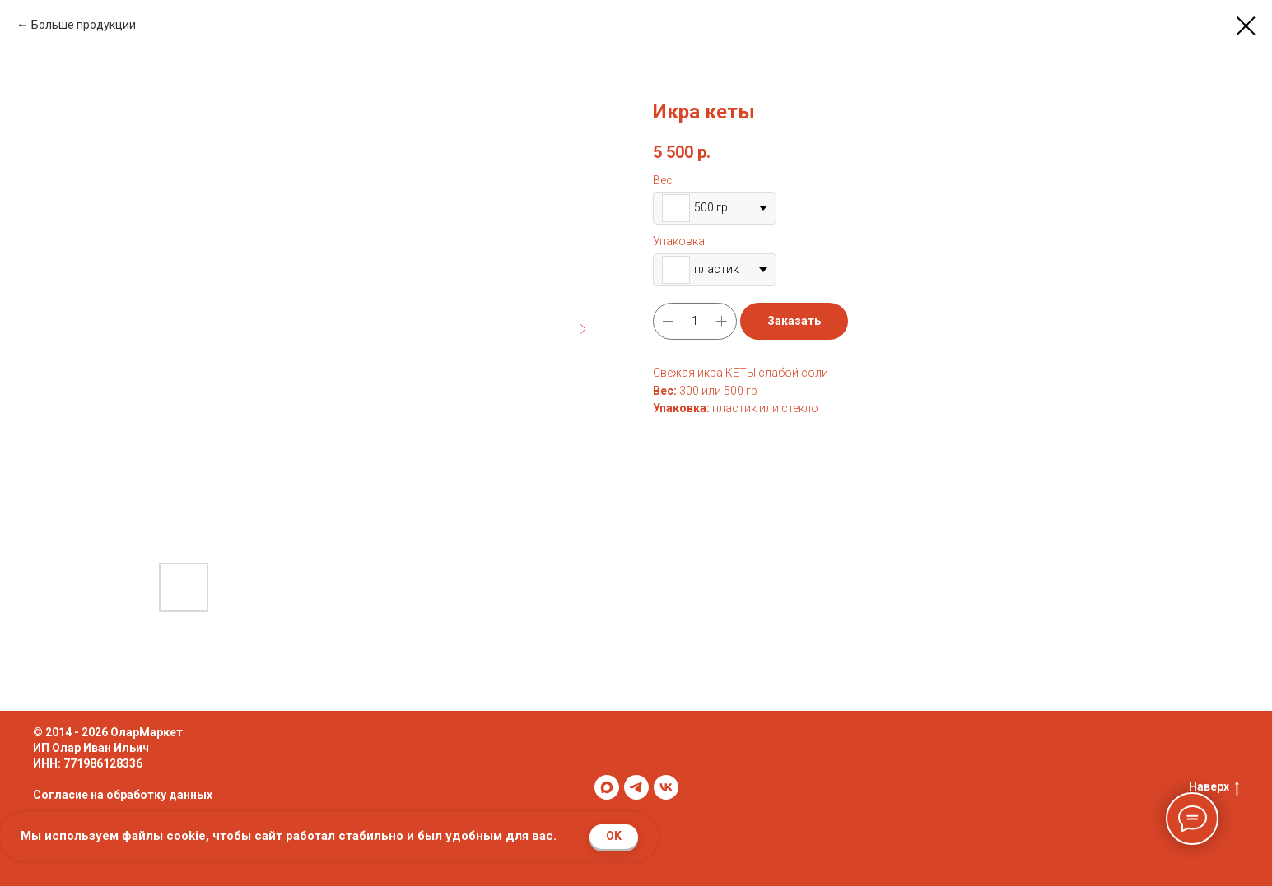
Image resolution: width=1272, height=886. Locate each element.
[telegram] (636, 787)
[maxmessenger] (606, 787)
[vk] (666, 787)
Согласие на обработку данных (122, 794)
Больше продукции (83, 24)
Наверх (1214, 787)
